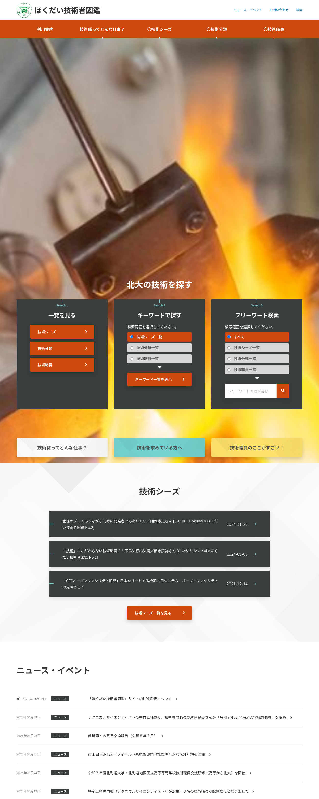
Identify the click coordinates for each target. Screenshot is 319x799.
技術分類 (45, 348)
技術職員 (45, 365)
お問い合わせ (279, 10)
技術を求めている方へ (160, 447)
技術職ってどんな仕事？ (62, 447)
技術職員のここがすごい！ (256, 447)
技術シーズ (47, 331)
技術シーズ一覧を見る (153, 614)
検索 (299, 10)
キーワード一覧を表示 (153, 379)
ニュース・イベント (248, 10)
